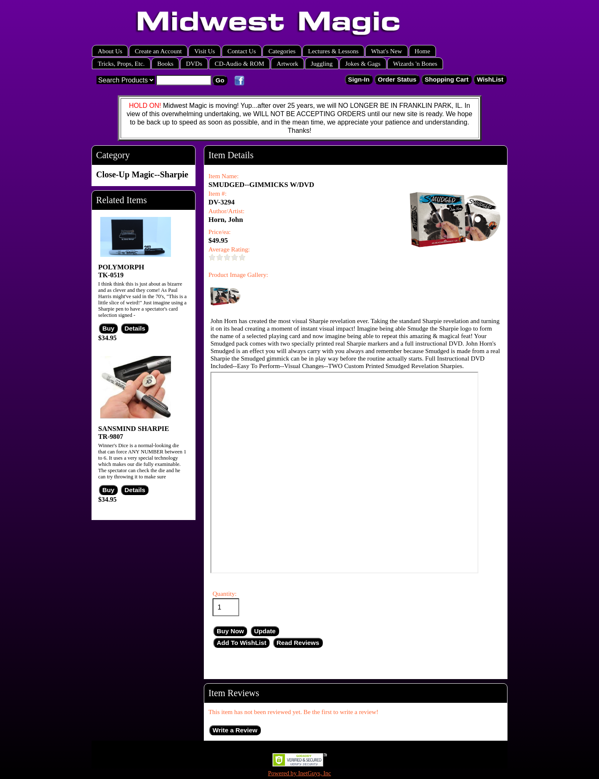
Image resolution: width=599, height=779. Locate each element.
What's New (386, 51)
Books (165, 63)
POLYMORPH (121, 267)
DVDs (194, 63)
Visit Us (204, 51)
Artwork (287, 63)
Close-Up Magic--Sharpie (142, 174)
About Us (110, 51)
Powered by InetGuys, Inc (299, 773)
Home (422, 51)
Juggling (322, 63)
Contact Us (242, 51)
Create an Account (158, 51)
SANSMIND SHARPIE (133, 429)
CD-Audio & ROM (239, 63)
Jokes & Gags (363, 63)
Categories (281, 51)
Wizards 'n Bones (415, 63)
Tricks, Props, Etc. (121, 63)
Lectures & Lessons (333, 51)
